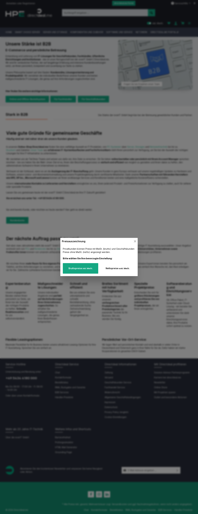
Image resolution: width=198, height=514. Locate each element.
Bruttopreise (81, 268)
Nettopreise (117, 268)
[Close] (135, 241)
